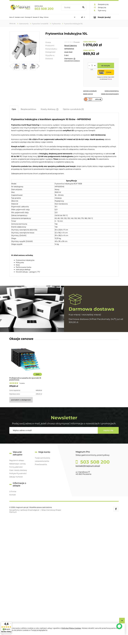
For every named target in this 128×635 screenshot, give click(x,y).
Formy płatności (16, 467)
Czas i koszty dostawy (18, 470)
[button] (10, 66)
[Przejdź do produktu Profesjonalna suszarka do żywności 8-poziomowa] (25, 362)
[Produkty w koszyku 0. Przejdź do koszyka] (104, 17)
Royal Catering (70, 46)
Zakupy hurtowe (16, 477)
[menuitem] (11, 10)
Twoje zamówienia (42, 458)
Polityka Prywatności (18, 473)
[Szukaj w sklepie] (62, 4)
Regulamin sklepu (16, 460)
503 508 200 (94, 462)
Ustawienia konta (42, 461)
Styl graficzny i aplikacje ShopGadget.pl (24, 510)
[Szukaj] (84, 4)
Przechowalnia (41, 464)
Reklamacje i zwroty (17, 464)
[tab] (13, 109)
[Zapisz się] (108, 430)
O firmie (12, 491)
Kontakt (12, 495)
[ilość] (92, 65)
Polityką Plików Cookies (71, 628)
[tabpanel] (64, 195)
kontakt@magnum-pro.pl (88, 466)
